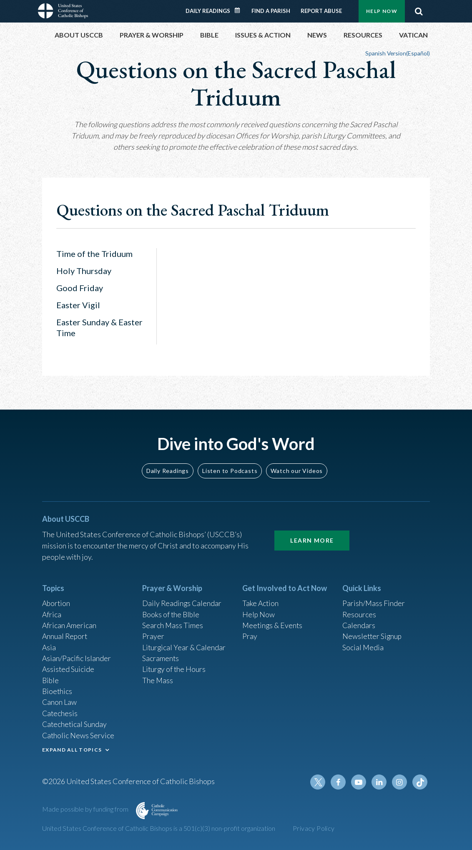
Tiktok (419, 782)
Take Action (260, 599)
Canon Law (59, 700)
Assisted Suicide (68, 666)
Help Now (381, 11)
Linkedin (379, 782)
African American (69, 621)
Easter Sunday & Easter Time (99, 327)
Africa (52, 610)
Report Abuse (321, 11)
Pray (249, 633)
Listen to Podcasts (229, 466)
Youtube (359, 782)
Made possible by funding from (86, 809)
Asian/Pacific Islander (76, 655)
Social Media (363, 644)
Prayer (153, 633)
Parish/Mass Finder (373, 599)
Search (418, 11)
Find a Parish (270, 11)
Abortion (56, 599)
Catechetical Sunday (75, 723)
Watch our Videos (297, 466)
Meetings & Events (273, 621)
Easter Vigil (78, 305)
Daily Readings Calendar (240, 10)
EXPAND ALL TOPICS (72, 749)
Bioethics (57, 689)
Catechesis (60, 712)
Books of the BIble (171, 610)
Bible (51, 678)
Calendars (359, 621)
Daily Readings (208, 11)
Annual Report (65, 633)
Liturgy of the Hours (174, 666)
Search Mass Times (172, 621)
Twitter (319, 782)
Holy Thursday (83, 271)
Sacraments (160, 655)
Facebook (339, 782)
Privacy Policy (314, 828)
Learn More (312, 535)
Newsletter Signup (372, 633)
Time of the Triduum (94, 254)
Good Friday (79, 288)
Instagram (399, 782)
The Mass (157, 678)
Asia (49, 644)
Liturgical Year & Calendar (184, 644)
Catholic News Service (78, 734)
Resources (359, 610)
